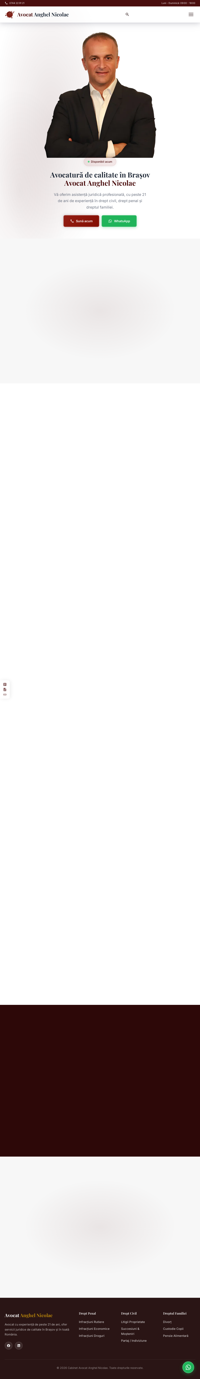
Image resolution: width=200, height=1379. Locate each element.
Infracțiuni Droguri (91, 1336)
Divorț (167, 1322)
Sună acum (81, 221)
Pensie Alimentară (175, 1336)
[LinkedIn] (19, 1346)
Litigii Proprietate (133, 1322)
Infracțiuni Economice (94, 1329)
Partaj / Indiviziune (134, 1340)
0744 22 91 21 (14, 3)
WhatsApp (119, 221)
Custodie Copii (173, 1329)
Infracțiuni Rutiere (91, 1322)
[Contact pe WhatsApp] (188, 1367)
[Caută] (127, 14)
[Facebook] (8, 1346)
